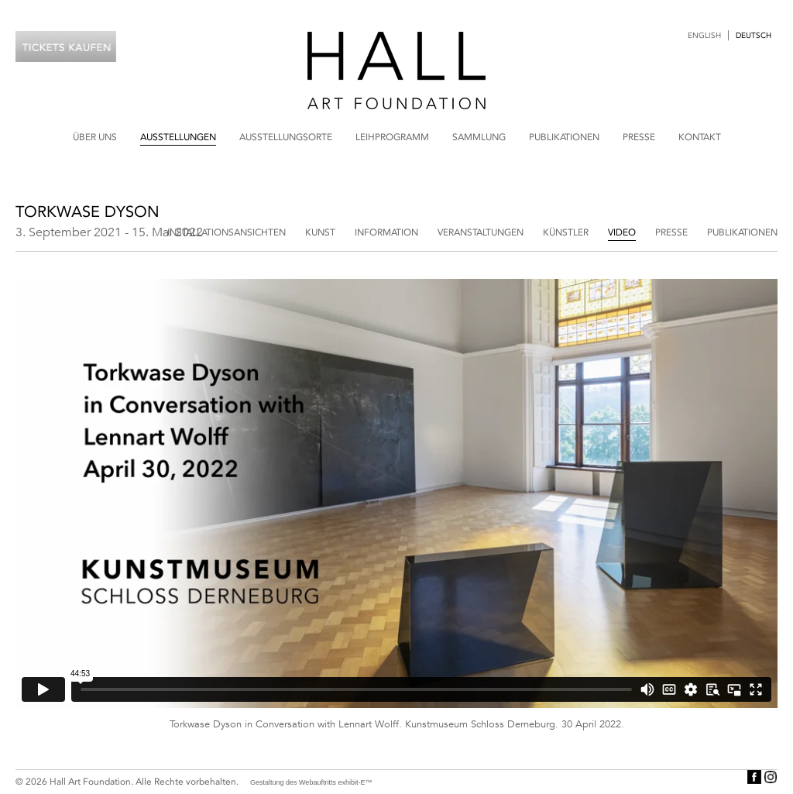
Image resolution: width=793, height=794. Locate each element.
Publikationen (564, 137)
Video (622, 232)
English (704, 35)
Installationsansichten (226, 232)
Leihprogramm (392, 137)
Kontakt (699, 137)
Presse (639, 137)
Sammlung (479, 137)
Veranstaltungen (481, 232)
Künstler (566, 232)
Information (386, 232)
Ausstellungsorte (285, 137)
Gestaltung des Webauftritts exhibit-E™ (311, 782)
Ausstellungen (178, 137)
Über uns (95, 137)
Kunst (320, 232)
